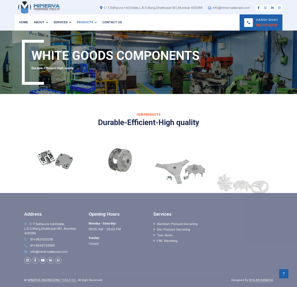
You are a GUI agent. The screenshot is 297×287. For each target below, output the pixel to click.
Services (61, 22)
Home (23, 22)
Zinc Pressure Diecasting (173, 229)
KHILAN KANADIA (261, 280)
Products (85, 22)
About (39, 22)
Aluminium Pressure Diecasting (177, 224)
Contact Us (112, 22)
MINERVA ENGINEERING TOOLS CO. (51, 280)
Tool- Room (165, 235)
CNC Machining (167, 241)
